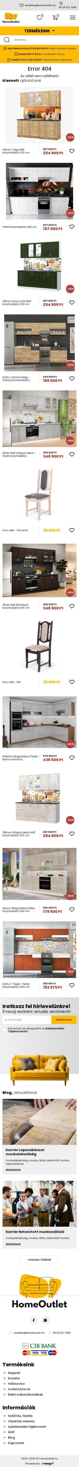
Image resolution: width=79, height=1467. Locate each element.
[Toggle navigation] (72, 17)
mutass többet (39, 1260)
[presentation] (39, 1041)
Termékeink (37, 31)
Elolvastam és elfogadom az (36, 1030)
